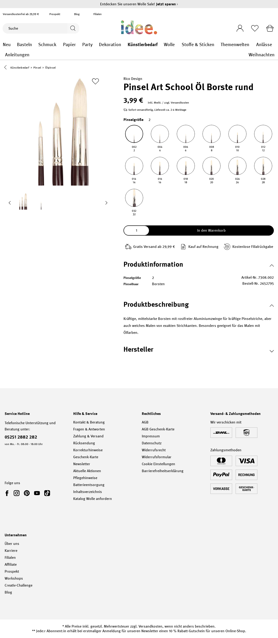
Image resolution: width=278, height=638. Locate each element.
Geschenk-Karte (85, 457)
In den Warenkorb (211, 230)
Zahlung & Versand (88, 436)
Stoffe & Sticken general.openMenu (217, 44)
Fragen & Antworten (89, 429)
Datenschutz (151, 443)
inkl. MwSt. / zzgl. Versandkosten (168, 103)
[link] (8, 493)
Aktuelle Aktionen (87, 470)
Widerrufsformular (156, 457)
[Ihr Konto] (238, 27)
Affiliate (11, 564)
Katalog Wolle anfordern (92, 498)
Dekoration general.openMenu (124, 44)
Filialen (97, 14)
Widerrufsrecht (154, 450)
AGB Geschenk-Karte (158, 429)
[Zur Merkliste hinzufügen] (95, 81)
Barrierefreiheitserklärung (162, 470)
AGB (145, 422)
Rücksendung (84, 443)
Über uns (12, 543)
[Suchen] (72, 28)
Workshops (14, 578)
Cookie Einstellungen (158, 463)
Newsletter (81, 463)
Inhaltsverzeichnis (87, 491)
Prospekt (54, 14)
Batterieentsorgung (88, 484)
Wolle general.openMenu (178, 44)
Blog (76, 14)
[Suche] (34, 28)
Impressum (151, 436)
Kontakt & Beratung (89, 422)
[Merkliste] (254, 28)
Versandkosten (150, 626)
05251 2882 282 (21, 437)
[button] (6, 67)
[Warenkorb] (269, 28)
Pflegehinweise (85, 477)
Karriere (11, 550)
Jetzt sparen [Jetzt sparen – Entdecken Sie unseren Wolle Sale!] (167, 4)
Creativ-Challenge (18, 585)
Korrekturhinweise (88, 450)
